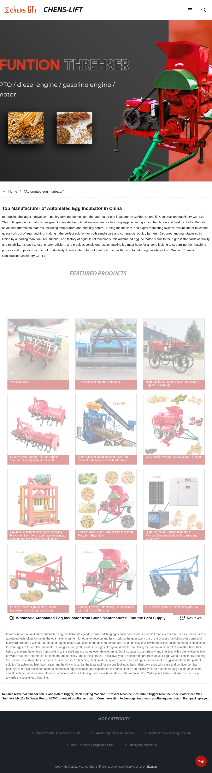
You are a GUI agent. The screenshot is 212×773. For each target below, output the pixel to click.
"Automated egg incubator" (44, 191)
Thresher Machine (119, 694)
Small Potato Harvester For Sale (60, 733)
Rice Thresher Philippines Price (94, 744)
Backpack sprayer (195, 698)
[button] (190, 10)
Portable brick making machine (172, 733)
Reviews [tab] (191, 618)
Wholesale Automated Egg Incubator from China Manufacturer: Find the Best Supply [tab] (87, 618)
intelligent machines (145, 744)
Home (12, 191)
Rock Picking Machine (90, 694)
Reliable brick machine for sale (23, 694)
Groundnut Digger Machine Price (156, 694)
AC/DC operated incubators (117, 733)
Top (201, 762)
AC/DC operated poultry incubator (72, 698)
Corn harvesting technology (116, 698)
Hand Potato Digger (59, 694)
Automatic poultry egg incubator (159, 698)
